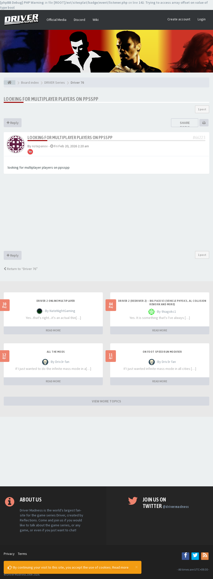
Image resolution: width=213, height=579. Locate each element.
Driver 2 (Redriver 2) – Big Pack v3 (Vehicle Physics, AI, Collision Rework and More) (162, 302)
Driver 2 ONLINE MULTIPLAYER (55, 301)
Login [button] (202, 19)
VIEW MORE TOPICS (106, 401)
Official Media (56, 19)
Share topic (185, 124)
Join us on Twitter (166, 502)
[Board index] (9, 82)
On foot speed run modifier (162, 351)
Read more (120, 567)
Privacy (9, 553)
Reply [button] (13, 122)
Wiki (96, 19)
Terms (22, 553)
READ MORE (53, 330)
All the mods (56, 351)
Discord (79, 19)
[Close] (136, 566)
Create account (178, 19)
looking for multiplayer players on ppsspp (51, 99)
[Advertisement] (106, 213)
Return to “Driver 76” (21, 269)
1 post (202, 109)
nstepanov (40, 146)
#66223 (199, 137)
